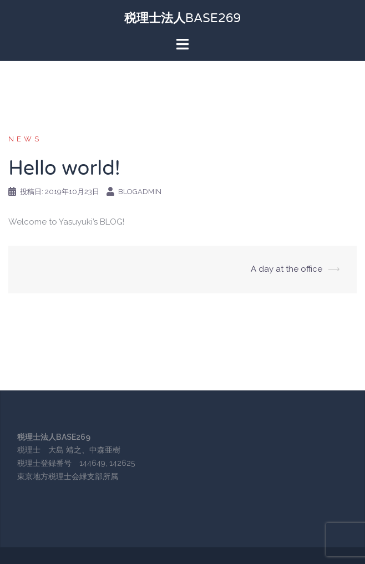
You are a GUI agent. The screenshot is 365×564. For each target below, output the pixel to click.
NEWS (25, 139)
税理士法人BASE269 (182, 18)
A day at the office (286, 269)
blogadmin (139, 191)
